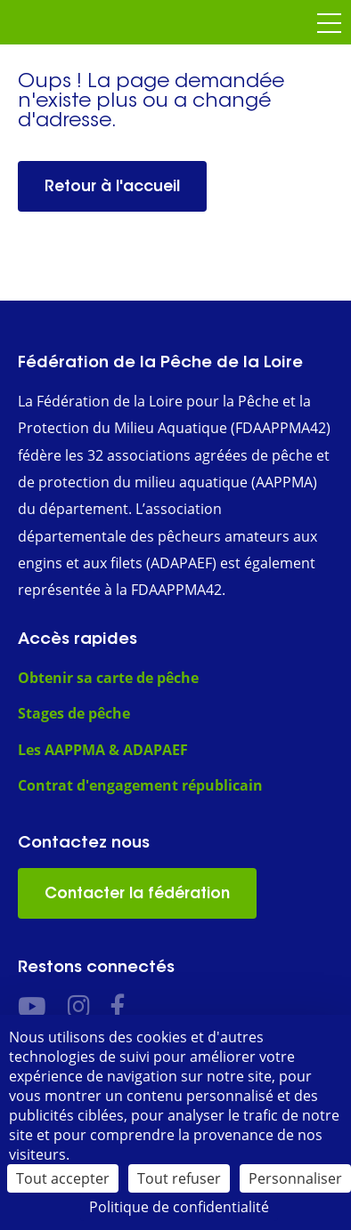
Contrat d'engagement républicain (140, 785)
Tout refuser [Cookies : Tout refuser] (179, 1178)
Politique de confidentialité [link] (179, 1207)
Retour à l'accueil (112, 186)
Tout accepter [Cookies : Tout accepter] (63, 1178)
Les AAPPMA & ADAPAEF (103, 750)
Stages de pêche (74, 713)
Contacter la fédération (137, 893)
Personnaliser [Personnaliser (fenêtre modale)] (295, 1178)
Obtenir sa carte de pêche (108, 677)
